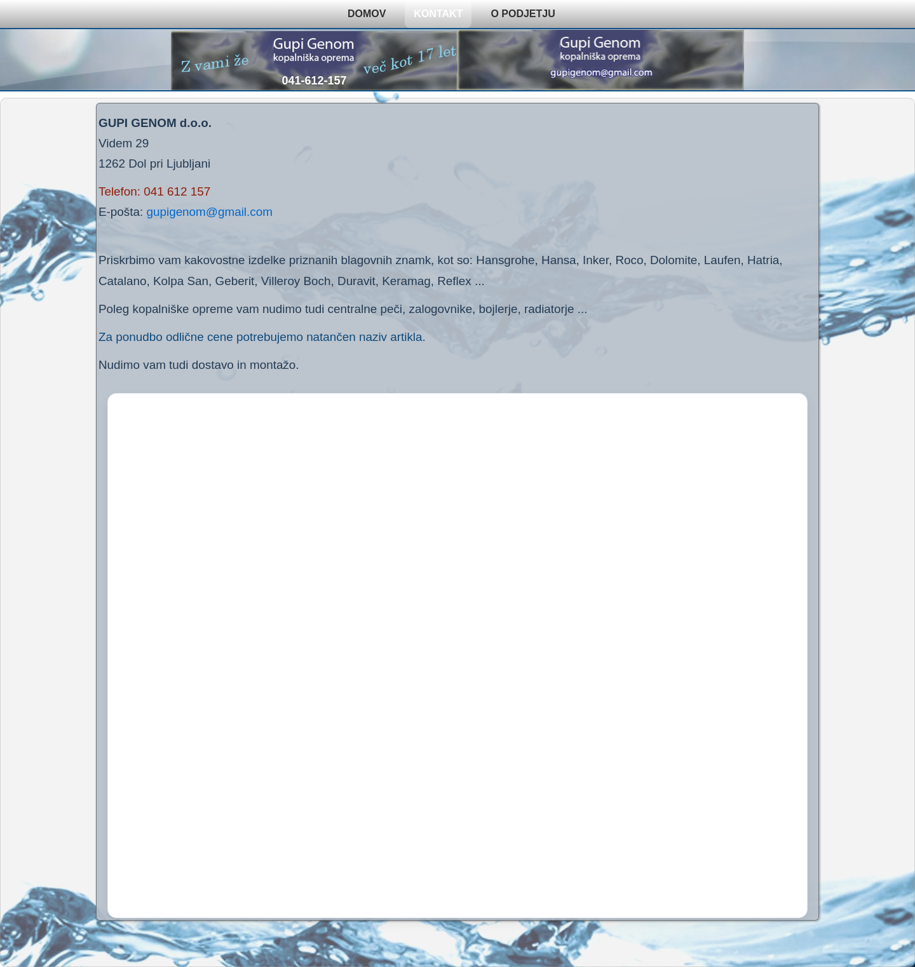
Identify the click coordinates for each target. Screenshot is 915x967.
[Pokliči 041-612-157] (314, 60)
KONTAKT (438, 13)
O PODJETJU (523, 13)
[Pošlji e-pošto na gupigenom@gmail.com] (601, 60)
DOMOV (367, 13)
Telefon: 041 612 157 (154, 191)
